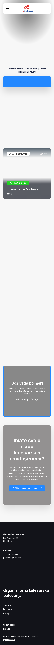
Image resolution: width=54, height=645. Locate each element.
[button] (7, 8)
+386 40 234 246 (10, 555)
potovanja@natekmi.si (12, 558)
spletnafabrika (9, 640)
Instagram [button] (7, 613)
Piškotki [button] (6, 629)
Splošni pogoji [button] (9, 625)
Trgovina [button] (7, 605)
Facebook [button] (7, 609)
